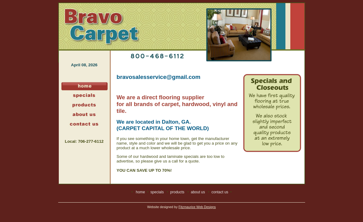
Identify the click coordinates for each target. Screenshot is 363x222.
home (140, 192)
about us (198, 192)
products (177, 192)
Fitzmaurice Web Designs (197, 207)
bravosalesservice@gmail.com (158, 77)
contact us (220, 192)
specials (157, 192)
